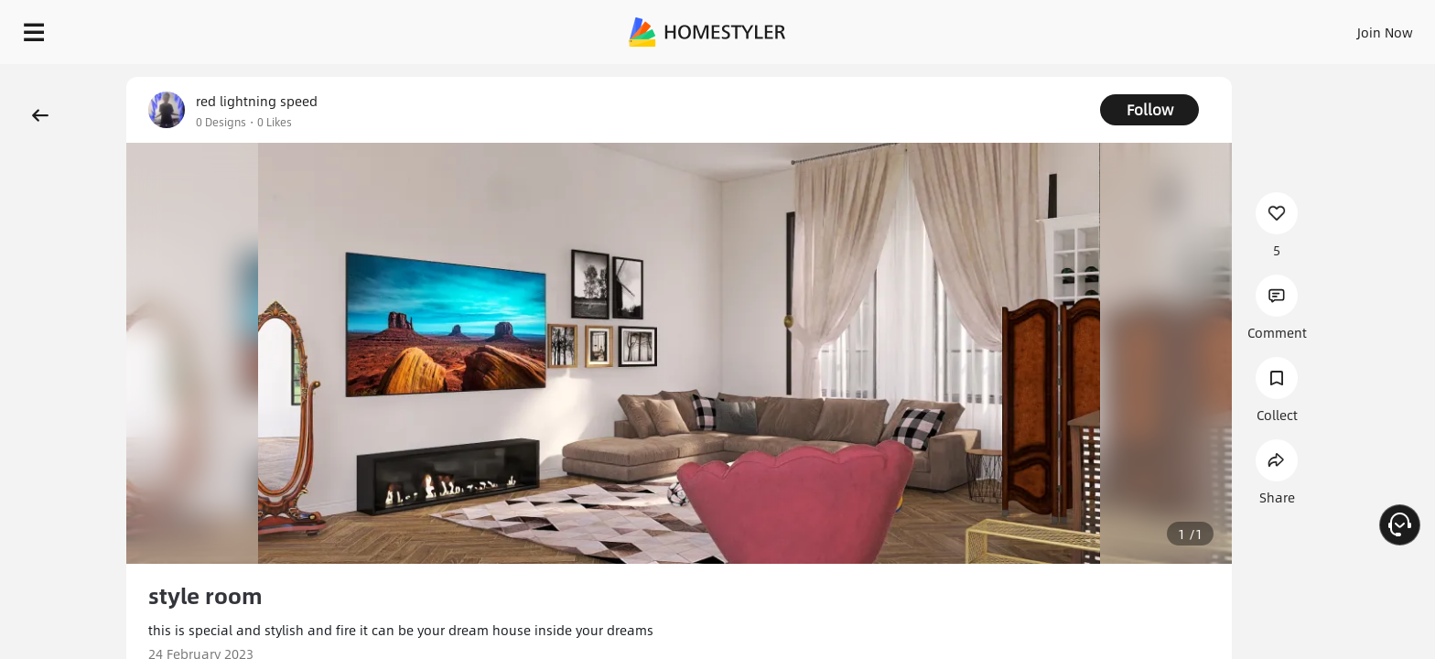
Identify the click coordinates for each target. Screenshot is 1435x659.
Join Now (1164, 27)
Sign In (1096, 27)
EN (1228, 27)
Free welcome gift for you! (1054, 77)
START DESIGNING (1344, 27)
